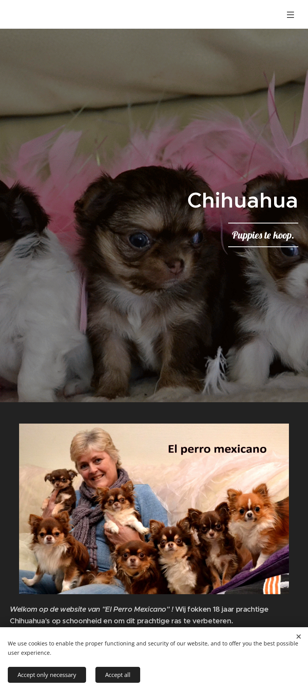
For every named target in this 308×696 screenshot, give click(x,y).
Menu (290, 14)
